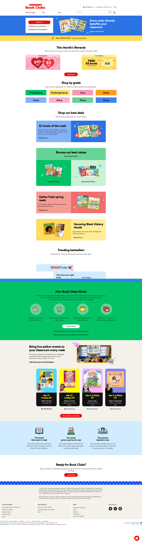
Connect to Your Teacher (45, 507)
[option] (71, 26)
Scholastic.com (4, 521)
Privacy (133, 524)
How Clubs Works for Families (46, 509)
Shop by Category (31, 12)
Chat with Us (76, 514)
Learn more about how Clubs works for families (71, 334)
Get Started (89, 7)
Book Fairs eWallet (78, 516)
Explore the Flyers (97, 31)
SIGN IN (39, 22)
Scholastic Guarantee (79, 507)
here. (56, 522)
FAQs (3, 516)
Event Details (46, 406)
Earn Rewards (6, 514)
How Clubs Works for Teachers (11, 507)
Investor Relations (36, 521)
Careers (28, 521)
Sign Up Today (71, 326)
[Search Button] (110, 12)
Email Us (75, 512)
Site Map (22, 521)
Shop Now (43, 138)
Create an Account (37, 26)
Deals (59, 12)
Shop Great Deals (71, 156)
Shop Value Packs (88, 181)
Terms (137, 524)
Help (115, 7)
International (45, 521)
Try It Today (86, 277)
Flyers (43, 12)
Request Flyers (6, 512)
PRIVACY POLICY (4, 524)
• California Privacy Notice (33, 524)
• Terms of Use (13, 524)
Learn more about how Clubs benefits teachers (71, 331)
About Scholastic (14, 521)
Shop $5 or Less (53, 181)
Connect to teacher (37, 30)
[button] (136, 538)
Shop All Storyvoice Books (71, 416)
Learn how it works (79, 38)
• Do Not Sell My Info (22, 524)
